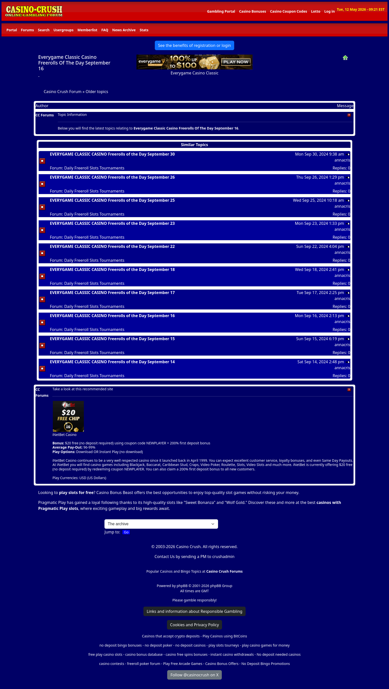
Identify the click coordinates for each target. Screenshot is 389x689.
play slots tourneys (223, 645)
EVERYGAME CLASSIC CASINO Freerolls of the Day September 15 (112, 338)
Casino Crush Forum (62, 91)
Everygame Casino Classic (195, 73)
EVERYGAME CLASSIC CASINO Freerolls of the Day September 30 (112, 154)
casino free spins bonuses (186, 654)
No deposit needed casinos (278, 654)
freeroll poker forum (143, 663)
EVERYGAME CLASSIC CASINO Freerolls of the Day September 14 (112, 361)
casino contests (111, 663)
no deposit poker (158, 645)
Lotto (315, 11)
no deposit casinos (190, 645)
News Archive (124, 30)
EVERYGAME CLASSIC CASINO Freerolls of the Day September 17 (112, 292)
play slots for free (76, 492)
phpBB (182, 585)
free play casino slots (105, 654)
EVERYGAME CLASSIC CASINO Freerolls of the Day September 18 (112, 269)
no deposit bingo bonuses (120, 645)
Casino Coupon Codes (288, 11)
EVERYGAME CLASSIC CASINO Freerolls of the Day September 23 (112, 223)
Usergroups (64, 30)
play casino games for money (266, 645)
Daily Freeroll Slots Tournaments (94, 168)
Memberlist (87, 30)
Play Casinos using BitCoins (224, 636)
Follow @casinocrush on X (194, 675)
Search (44, 30)
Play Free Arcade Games (182, 663)
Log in (329, 11)
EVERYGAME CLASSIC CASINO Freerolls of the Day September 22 (112, 246)
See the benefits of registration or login (194, 45)
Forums (27, 30)
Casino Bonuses (252, 11)
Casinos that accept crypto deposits (170, 636)
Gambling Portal (221, 11)
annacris (342, 160)
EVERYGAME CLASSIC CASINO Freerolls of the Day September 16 (112, 315)
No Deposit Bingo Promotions (265, 663)
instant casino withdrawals (232, 654)
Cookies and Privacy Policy (194, 624)
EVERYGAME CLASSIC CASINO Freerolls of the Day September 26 (112, 177)
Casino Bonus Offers (221, 663)
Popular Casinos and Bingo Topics (173, 571)
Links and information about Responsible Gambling (194, 611)
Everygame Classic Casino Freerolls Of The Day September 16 (74, 63)
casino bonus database (144, 654)
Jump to (111, 532)
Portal (11, 30)
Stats (144, 30)
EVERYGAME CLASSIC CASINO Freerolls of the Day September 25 (112, 200)
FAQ (104, 30)
